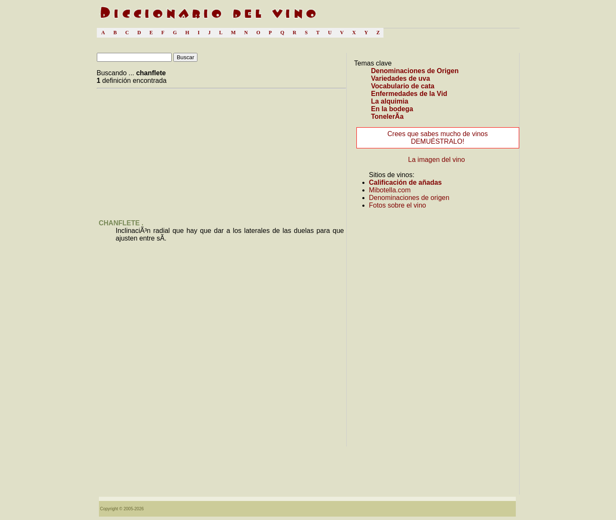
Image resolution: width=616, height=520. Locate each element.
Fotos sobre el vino (397, 205)
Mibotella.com (390, 190)
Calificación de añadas (405, 182)
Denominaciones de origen (409, 197)
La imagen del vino (436, 159)
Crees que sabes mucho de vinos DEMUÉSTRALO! (437, 137)
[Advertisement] (168, 151)
